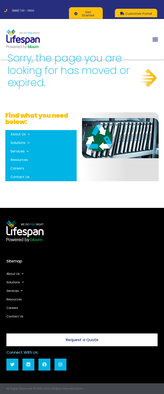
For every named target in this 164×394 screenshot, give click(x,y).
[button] (155, 39)
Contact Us (19, 176)
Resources (19, 159)
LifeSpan (56, 388)
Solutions (20, 142)
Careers (17, 168)
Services (19, 151)
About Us (20, 134)
